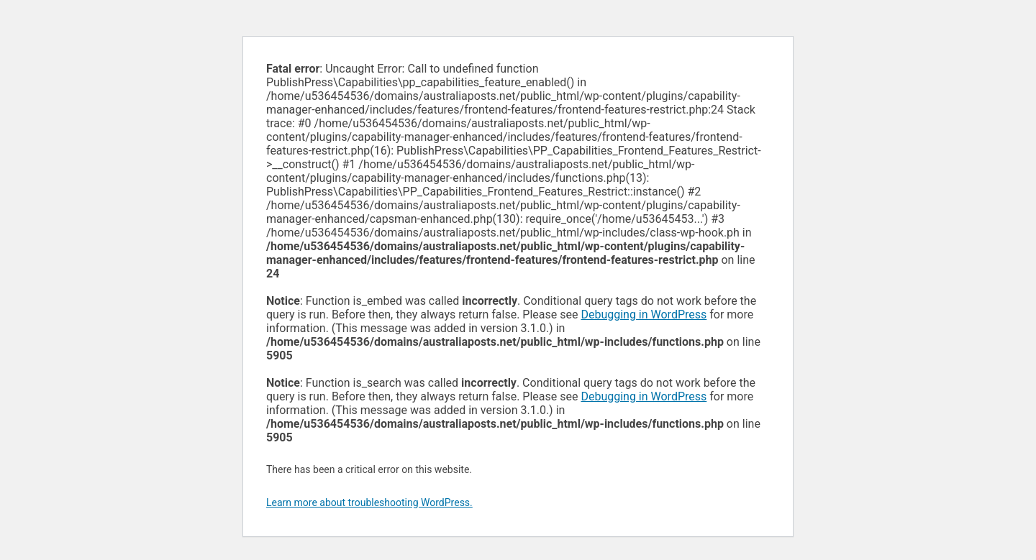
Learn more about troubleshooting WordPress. (369, 502)
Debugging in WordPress (643, 314)
